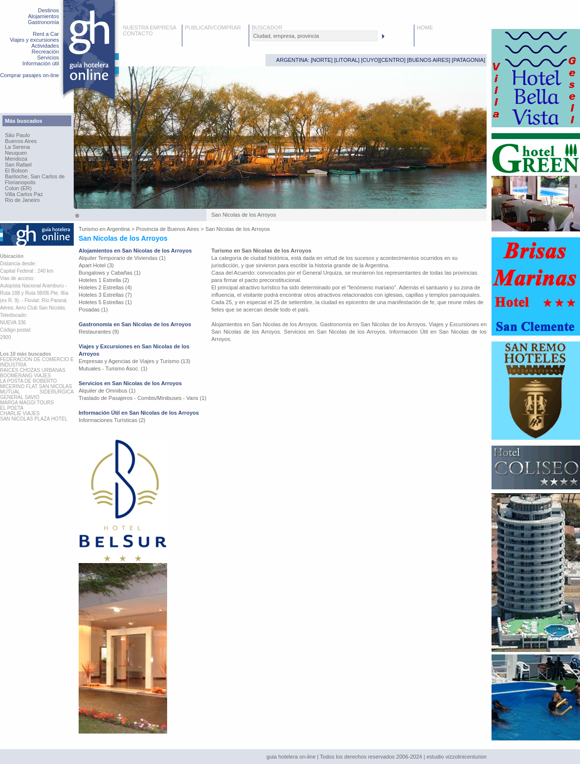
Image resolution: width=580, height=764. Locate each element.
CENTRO (392, 60)
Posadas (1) (93, 309)
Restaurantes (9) (99, 332)
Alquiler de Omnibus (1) (107, 391)
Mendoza (16, 159)
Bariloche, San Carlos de (35, 176)
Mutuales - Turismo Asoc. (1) (113, 368)
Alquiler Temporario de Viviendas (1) (122, 258)
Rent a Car (46, 34)
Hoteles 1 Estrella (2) (104, 280)
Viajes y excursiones (34, 40)
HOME (425, 27)
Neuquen (16, 153)
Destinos (48, 10)
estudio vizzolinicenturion (457, 757)
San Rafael (18, 165)
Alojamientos (43, 16)
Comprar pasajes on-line (29, 75)
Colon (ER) (18, 188)
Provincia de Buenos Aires (167, 229)
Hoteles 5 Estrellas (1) (105, 302)
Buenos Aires (21, 141)
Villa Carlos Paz (24, 194)
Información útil (40, 63)
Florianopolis (20, 182)
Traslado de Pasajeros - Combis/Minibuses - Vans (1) (142, 398)
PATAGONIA (468, 60)
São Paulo (17, 135)
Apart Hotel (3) (96, 265)
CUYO (370, 60)
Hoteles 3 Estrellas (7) (105, 295)
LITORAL (347, 60)
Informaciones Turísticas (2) (112, 420)
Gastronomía (43, 22)
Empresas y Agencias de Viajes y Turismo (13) (134, 361)
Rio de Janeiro (22, 200)
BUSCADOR (267, 27)
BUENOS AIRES (428, 60)
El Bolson (16, 170)
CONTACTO (138, 33)
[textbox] (314, 35)
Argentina (118, 229)
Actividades (45, 46)
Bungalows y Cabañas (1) (110, 273)
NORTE (321, 60)
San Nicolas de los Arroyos (237, 229)
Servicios (48, 57)
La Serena (17, 147)
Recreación (45, 52)
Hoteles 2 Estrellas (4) (105, 287)
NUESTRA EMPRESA (149, 27)
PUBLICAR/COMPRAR (213, 27)
